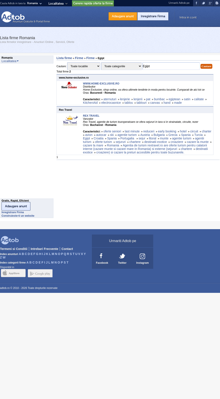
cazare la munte (198, 142)
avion (88, 135)
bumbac (159, 99)
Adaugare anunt (123, 16)
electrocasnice (111, 102)
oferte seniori (112, 131)
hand (167, 102)
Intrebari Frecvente (44, 249)
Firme (79, 58)
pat (148, 99)
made (178, 102)
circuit (194, 131)
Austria (145, 135)
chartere (135, 142)
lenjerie (125, 99)
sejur (142, 138)
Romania (113, 145)
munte (164, 138)
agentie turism (127, 135)
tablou (129, 102)
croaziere (177, 142)
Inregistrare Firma (153, 16)
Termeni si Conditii (13, 249)
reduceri (148, 131)
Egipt (86, 138)
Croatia (99, 138)
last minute (132, 131)
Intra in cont (188, 17)
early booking (167, 131)
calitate (199, 99)
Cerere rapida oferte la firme (93, 3)
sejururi (121, 142)
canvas (155, 102)
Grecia (172, 135)
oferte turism (103, 142)
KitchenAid (90, 102)
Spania (186, 135)
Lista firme (64, 58)
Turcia (198, 135)
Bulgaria (159, 135)
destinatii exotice (155, 142)
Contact (67, 249)
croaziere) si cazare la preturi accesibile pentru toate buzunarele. (140, 152)
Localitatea (55, 3)
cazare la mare (93, 145)
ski (112, 135)
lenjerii (138, 99)
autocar (101, 135)
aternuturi (109, 99)
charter (206, 131)
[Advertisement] (17, 132)
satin (187, 99)
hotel (183, 131)
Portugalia (127, 138)
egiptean (174, 99)
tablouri (142, 102)
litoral (152, 138)
